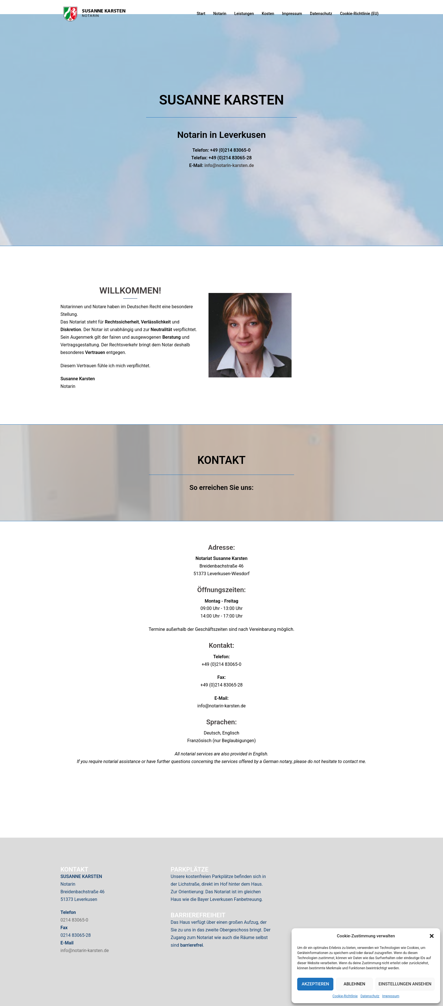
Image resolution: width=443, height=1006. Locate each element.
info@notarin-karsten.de (229, 165)
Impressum (390, 996)
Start (201, 13)
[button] (432, 936)
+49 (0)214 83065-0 (221, 664)
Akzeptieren (315, 984)
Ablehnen (354, 984)
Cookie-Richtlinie (345, 996)
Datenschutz (370, 996)
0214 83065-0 (74, 920)
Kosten (268, 13)
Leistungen (244, 13)
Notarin (219, 13)
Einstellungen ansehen (405, 984)
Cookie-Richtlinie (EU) (359, 13)
